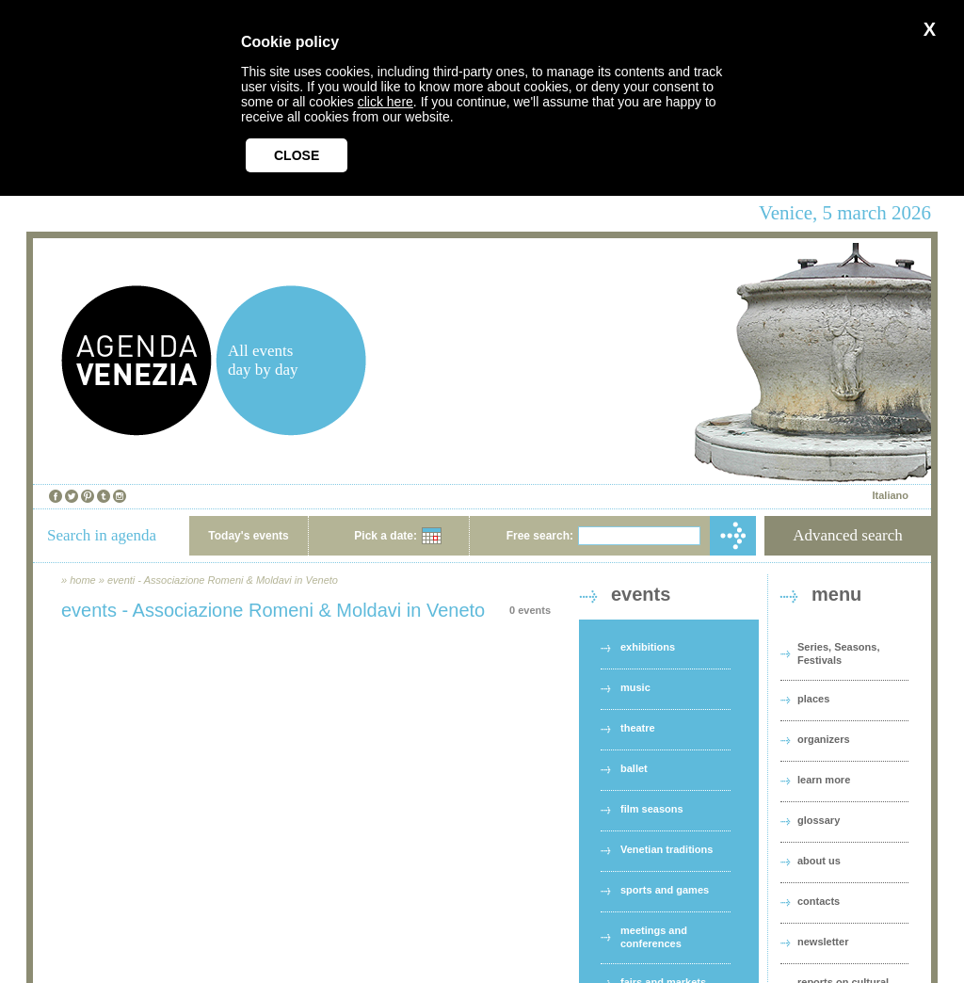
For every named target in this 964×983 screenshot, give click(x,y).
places (813, 698)
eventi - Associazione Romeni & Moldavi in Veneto (222, 580)
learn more (823, 779)
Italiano (890, 495)
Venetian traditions (666, 849)
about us (819, 860)
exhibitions (647, 647)
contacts (818, 901)
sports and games (664, 889)
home (83, 580)
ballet (634, 768)
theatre (637, 727)
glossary (818, 820)
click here (385, 101)
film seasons (651, 808)
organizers (823, 739)
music (635, 687)
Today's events (248, 535)
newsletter (822, 941)
